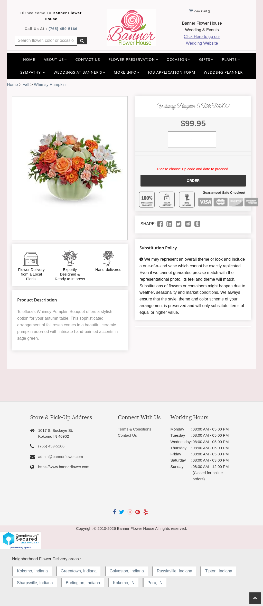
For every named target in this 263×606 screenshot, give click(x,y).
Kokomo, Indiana (32, 571)
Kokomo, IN (124, 583)
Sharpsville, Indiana (35, 583)
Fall (26, 84)
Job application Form (171, 72)
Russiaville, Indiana (174, 571)
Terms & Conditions (134, 429)
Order (193, 181)
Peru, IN (155, 583)
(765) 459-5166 (63, 29)
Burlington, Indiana (83, 583)
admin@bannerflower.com (60, 456)
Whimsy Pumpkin (50, 84)
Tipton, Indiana (218, 571)
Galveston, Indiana (127, 571)
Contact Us (88, 59)
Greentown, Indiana (79, 571)
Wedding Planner (223, 72)
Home (29, 59)
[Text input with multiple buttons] (46, 41)
